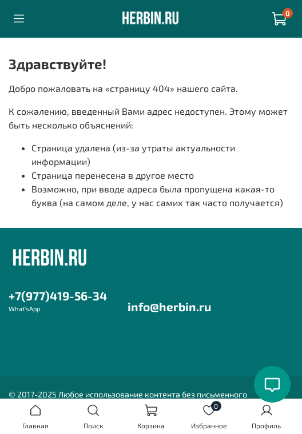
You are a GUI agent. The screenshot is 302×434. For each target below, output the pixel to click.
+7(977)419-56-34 (58, 295)
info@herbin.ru (169, 306)
